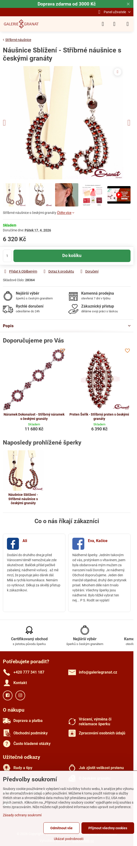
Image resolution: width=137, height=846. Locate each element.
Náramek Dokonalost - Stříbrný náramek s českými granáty (34, 416)
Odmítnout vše (61, 828)
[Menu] (127, 24)
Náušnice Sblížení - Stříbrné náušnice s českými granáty (23, 499)
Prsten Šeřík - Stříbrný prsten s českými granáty (99, 416)
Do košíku (71, 255)
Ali (25, 540)
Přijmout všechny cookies (107, 828)
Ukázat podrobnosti (68, 839)
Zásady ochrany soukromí (22, 815)
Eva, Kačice (98, 540)
